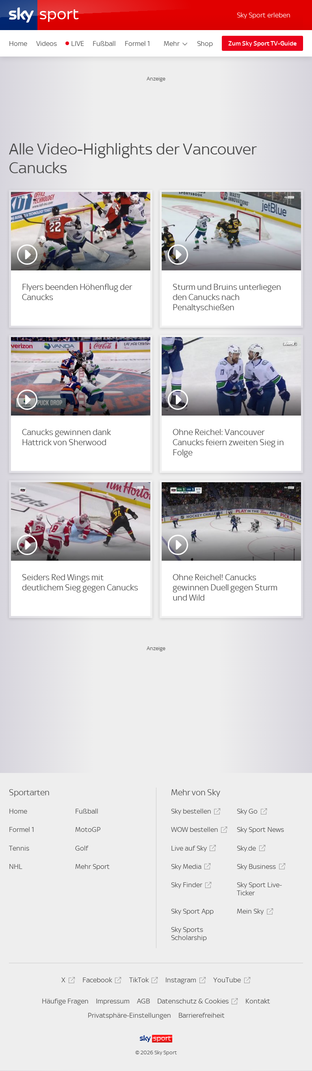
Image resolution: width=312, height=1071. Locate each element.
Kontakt (257, 1001)
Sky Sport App (192, 911)
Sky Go (250, 812)
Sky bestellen (194, 812)
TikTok (142, 981)
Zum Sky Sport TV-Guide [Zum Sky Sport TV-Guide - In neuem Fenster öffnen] (262, 43)
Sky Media (189, 867)
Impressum (113, 1001)
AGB (143, 1001)
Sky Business (260, 867)
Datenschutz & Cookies (196, 1002)
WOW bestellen (198, 830)
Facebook (100, 981)
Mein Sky (254, 912)
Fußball (104, 43)
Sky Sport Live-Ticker (259, 889)
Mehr (176, 43)
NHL (15, 866)
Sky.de (250, 849)
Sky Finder (190, 886)
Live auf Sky (192, 849)
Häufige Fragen (65, 1001)
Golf (81, 848)
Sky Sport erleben (263, 15)
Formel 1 (137, 43)
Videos (46, 43)
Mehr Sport (92, 866)
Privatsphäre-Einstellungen (129, 1015)
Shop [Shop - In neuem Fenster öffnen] (205, 43)
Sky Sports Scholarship (189, 933)
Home (18, 43)
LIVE (77, 43)
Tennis (19, 848)
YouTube (230, 981)
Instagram (184, 981)
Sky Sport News (260, 829)
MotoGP (88, 829)
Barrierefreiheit (201, 1015)
